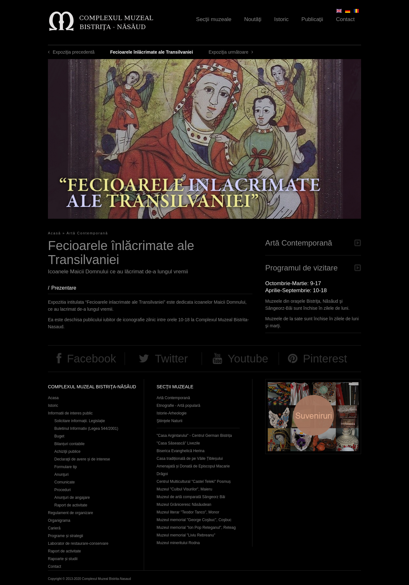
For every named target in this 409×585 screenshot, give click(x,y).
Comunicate (64, 482)
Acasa (53, 398)
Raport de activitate (70, 505)
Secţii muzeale (214, 19)
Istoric (281, 19)
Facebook (91, 358)
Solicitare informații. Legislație (79, 421)
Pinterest (325, 358)
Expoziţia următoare (229, 52)
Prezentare (66, 288)
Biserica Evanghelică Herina (180, 451)
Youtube (248, 358)
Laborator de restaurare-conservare (78, 543)
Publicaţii (312, 19)
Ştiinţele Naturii (169, 421)
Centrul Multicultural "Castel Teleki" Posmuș (194, 481)
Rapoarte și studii (63, 559)
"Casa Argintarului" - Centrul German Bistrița (194, 435)
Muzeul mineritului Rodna (178, 543)
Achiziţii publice (67, 451)
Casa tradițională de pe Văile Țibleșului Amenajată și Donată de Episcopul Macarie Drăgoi (193, 466)
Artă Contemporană (87, 233)
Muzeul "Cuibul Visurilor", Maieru (184, 489)
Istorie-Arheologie (172, 413)
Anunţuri (61, 474)
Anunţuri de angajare (72, 497)
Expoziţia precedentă (74, 52)
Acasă (54, 233)
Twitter (171, 358)
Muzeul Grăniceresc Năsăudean (184, 504)
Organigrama (59, 520)
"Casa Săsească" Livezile (178, 443)
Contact (345, 19)
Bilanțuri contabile (69, 444)
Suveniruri (313, 416)
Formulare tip (65, 467)
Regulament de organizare (70, 513)
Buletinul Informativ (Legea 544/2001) (86, 428)
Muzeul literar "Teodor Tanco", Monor (188, 512)
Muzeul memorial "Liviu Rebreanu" (186, 535)
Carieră (54, 528)
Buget (59, 436)
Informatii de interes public (70, 413)
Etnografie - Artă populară (178, 405)
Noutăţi (252, 19)
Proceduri (62, 490)
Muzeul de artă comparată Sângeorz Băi (191, 497)
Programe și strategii (65, 536)
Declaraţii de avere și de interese (82, 459)
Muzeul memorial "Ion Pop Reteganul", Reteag (196, 527)
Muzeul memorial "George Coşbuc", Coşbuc (194, 520)
